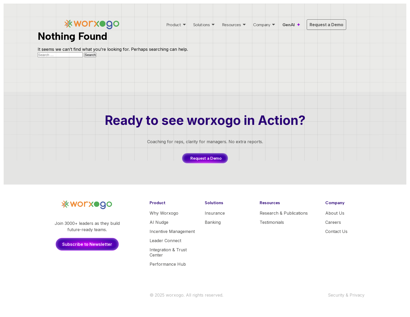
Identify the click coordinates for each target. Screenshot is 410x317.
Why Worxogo (164, 213)
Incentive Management (172, 231)
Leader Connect (165, 240)
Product (173, 24)
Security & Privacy (346, 295)
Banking (213, 222)
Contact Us (336, 231)
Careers (333, 222)
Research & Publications (284, 213)
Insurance (215, 213)
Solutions (201, 24)
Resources (231, 24)
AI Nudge (159, 222)
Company (261, 24)
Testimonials (272, 222)
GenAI (288, 24)
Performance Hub (168, 264)
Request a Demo (326, 24)
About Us (334, 213)
